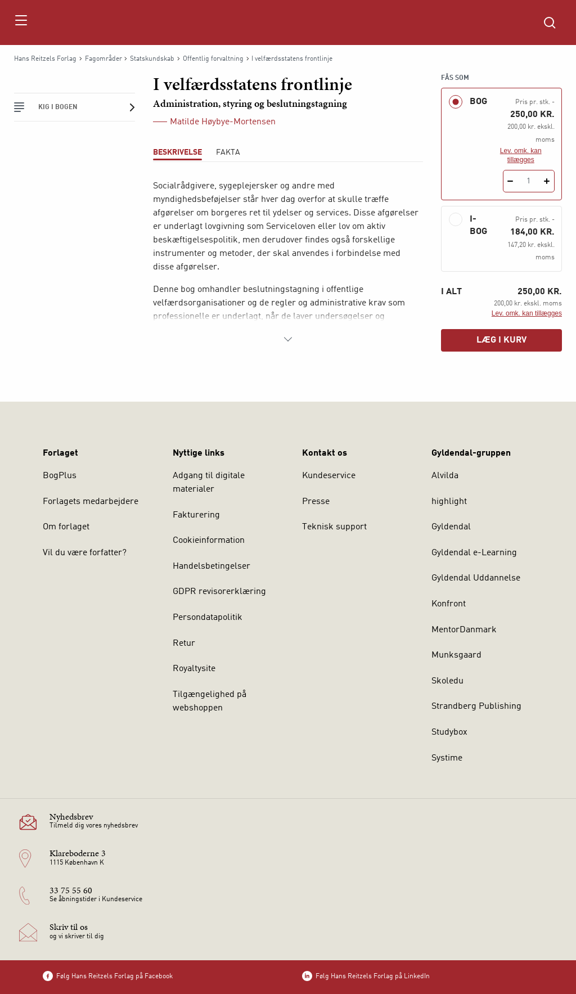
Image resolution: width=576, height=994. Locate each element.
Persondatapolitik (207, 617)
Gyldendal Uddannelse (475, 578)
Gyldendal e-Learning (474, 552)
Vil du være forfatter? (85, 552)
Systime (446, 758)
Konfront (448, 604)
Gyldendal (451, 527)
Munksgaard (456, 655)
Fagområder (103, 59)
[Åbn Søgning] (549, 22)
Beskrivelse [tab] (177, 152)
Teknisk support (334, 527)
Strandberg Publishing (476, 706)
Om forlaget (66, 527)
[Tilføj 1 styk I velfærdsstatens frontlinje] (547, 181)
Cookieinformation (209, 540)
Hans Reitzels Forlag (45, 59)
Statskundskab (152, 59)
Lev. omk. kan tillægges (521, 155)
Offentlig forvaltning (213, 59)
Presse (316, 501)
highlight (449, 501)
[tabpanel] (288, 262)
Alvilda (444, 475)
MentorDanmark (464, 630)
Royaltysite (194, 668)
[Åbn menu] (20, 22)
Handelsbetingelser (211, 566)
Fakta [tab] (228, 152)
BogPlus (59, 475)
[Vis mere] (288, 339)
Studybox (449, 732)
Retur (184, 643)
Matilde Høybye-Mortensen (223, 122)
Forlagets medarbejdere (90, 501)
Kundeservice (329, 475)
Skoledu (447, 681)
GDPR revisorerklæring (219, 591)
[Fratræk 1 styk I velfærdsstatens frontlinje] (510, 181)
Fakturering (196, 515)
